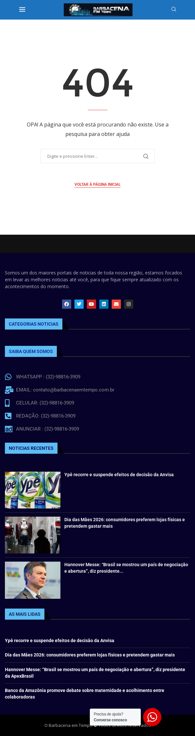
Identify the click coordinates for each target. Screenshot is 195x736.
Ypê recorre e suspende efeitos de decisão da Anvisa (119, 474)
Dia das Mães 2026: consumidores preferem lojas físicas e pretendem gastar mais (90, 654)
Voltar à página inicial (97, 184)
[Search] (173, 10)
